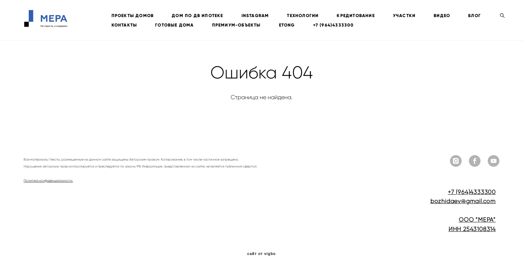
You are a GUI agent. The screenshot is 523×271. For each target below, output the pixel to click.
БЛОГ (124, 25)
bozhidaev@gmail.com (463, 201)
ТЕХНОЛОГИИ (309, 15)
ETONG (324, 25)
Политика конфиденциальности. (48, 180)
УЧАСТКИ (411, 15)
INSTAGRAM (262, 15)
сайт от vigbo (261, 254)
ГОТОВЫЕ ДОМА (211, 25)
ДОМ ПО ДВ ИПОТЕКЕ (204, 15)
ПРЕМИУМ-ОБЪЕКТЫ (274, 25)
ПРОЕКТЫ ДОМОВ (139, 15)
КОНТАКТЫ (162, 25)
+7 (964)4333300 (371, 25)
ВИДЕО (449, 15)
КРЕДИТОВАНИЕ (362, 15)
